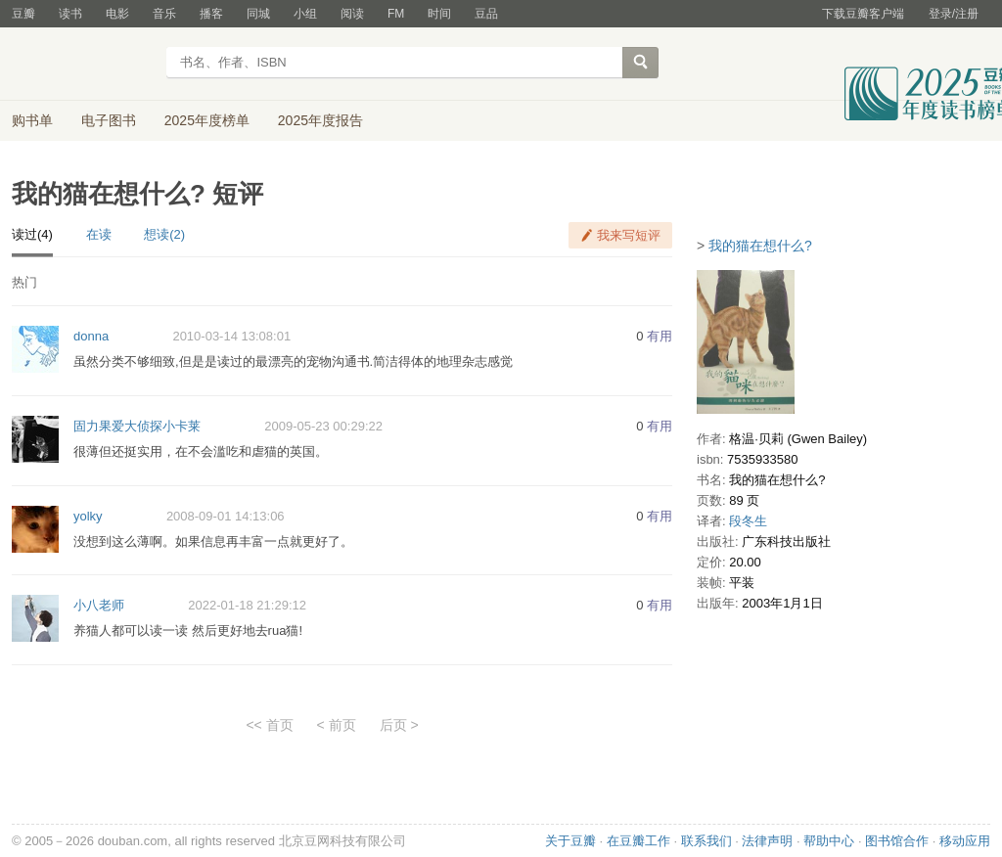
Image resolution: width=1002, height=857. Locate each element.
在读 (99, 234)
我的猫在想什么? (760, 245)
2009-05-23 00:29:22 (323, 426)
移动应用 (964, 841)
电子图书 (108, 120)
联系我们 (706, 841)
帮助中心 (828, 841)
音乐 (164, 14)
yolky (88, 516)
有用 (659, 336)
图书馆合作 (897, 841)
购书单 (32, 120)
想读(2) (164, 234)
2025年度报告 (320, 120)
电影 (117, 14)
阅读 (352, 14)
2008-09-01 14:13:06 (225, 516)
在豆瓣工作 (638, 841)
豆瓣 (23, 14)
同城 (258, 14)
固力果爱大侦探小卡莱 (137, 426)
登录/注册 (954, 14)
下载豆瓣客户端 (863, 14)
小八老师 (98, 605)
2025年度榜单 (207, 120)
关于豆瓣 (570, 841)
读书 (70, 14)
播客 (211, 14)
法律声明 (767, 841)
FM (395, 14)
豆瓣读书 (83, 64)
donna (91, 336)
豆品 (486, 14)
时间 (439, 14)
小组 (305, 14)
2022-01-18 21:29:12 (247, 605)
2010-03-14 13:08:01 (231, 336)
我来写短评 (628, 235)
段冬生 (748, 521)
